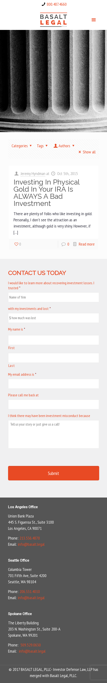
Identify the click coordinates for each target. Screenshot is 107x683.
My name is (16, 329)
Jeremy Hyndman (33, 173)
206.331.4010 (29, 591)
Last (11, 365)
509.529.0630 (30, 645)
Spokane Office (20, 614)
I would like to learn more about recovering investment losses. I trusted (51, 285)
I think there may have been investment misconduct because (49, 415)
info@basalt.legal (31, 544)
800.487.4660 (57, 4)
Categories (23, 145)
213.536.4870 (29, 538)
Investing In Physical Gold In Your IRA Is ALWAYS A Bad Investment (46, 193)
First (11, 347)
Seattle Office (18, 560)
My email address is (22, 374)
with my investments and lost (29, 308)
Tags (43, 145)
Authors (64, 145)
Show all (86, 152)
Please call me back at (23, 395)
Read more (87, 244)
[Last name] (53, 358)
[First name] (53, 340)
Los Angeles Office (23, 507)
